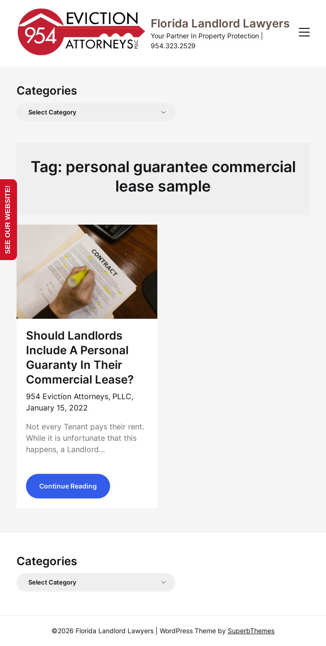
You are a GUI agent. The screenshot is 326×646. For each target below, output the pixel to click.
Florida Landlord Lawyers (220, 23)
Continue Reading (68, 486)
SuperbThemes (251, 631)
